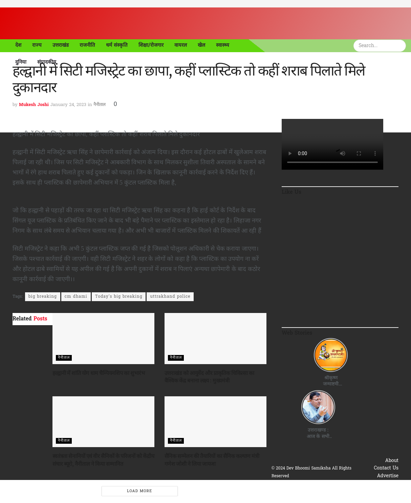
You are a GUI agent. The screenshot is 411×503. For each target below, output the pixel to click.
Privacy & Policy (379, 483)
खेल (201, 45)
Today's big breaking (119, 297)
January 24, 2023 (68, 105)
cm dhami (76, 297)
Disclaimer (386, 498)
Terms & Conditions (375, 491)
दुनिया (20, 62)
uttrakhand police (170, 297)
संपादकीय (46, 62)
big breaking (42, 297)
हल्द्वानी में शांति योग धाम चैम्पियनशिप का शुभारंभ (98, 373)
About (392, 460)
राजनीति (87, 45)
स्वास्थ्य (222, 45)
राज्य (37, 45)
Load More (139, 491)
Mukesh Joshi (34, 105)
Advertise (387, 476)
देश (18, 45)
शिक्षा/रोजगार (151, 45)
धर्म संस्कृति (117, 45)
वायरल (180, 45)
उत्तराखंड (60, 45)
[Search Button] (402, 46)
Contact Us (386, 468)
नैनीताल (99, 105)
